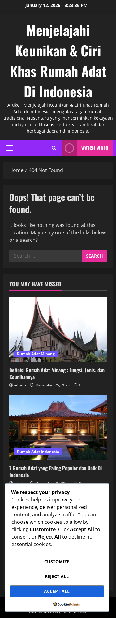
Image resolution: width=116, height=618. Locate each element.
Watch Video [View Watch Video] (85, 148)
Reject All (57, 576)
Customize (56, 561)
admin (20, 385)
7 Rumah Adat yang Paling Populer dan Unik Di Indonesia (55, 471)
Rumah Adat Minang (36, 353)
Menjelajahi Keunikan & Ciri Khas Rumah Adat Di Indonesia (58, 60)
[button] (9, 148)
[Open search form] (54, 148)
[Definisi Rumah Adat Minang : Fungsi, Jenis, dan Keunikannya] (58, 329)
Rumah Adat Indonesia (38, 451)
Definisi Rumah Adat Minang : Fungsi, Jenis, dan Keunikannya (57, 373)
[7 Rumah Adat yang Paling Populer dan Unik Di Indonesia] (58, 427)
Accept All (57, 591)
